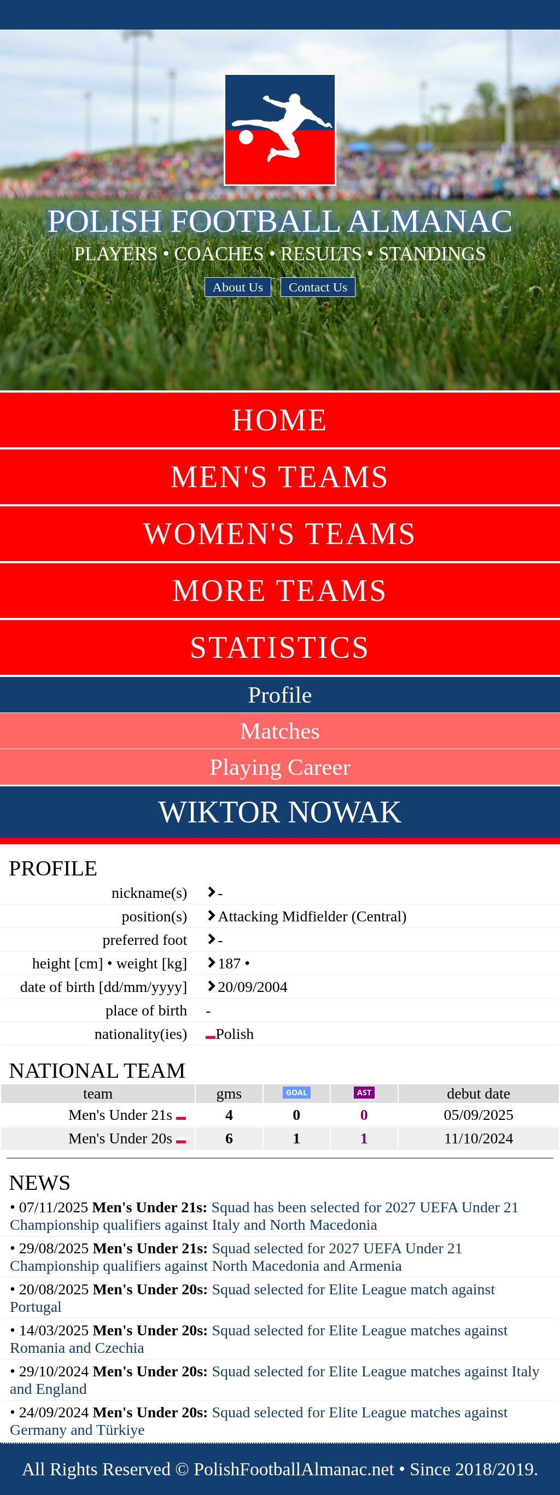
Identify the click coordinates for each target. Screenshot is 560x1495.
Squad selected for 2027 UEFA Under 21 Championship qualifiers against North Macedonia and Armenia (236, 1257)
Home (280, 420)
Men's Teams (279, 477)
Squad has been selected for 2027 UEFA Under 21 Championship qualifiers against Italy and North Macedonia (264, 1216)
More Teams (280, 591)
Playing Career (280, 767)
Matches (280, 731)
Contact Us (318, 287)
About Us (238, 287)
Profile (280, 695)
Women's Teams (280, 534)
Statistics (280, 647)
